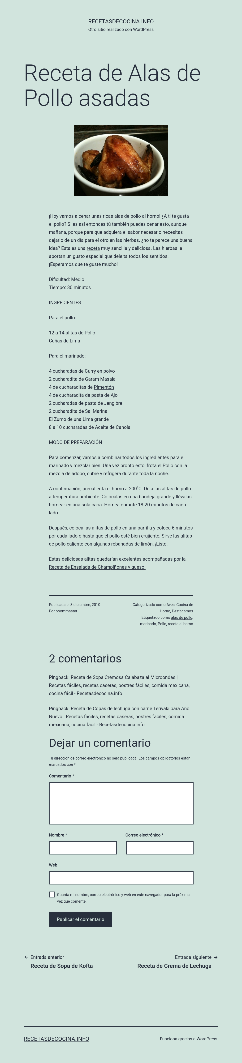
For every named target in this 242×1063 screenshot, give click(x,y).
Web (53, 864)
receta (93, 248)
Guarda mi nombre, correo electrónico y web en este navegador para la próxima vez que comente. (123, 897)
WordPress (207, 1038)
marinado (148, 624)
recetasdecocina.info (121, 21)
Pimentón (104, 387)
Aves (171, 604)
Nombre (58, 834)
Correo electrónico (144, 834)
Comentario (61, 775)
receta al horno (180, 624)
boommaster (66, 611)
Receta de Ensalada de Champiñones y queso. (97, 567)
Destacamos (182, 611)
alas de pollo (181, 617)
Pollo (90, 333)
